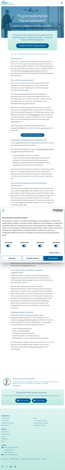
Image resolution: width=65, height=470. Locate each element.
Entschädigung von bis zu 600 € (30, 71)
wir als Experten (44, 128)
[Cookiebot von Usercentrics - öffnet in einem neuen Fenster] (56, 210)
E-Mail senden (39, 400)
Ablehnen (12, 258)
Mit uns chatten (23, 400)
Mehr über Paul (17, 385)
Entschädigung (34, 115)
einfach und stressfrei (36, 347)
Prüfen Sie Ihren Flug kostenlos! (32, 46)
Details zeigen (54, 252)
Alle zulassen (53, 258)
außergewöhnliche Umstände (27, 320)
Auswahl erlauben (32, 258)
